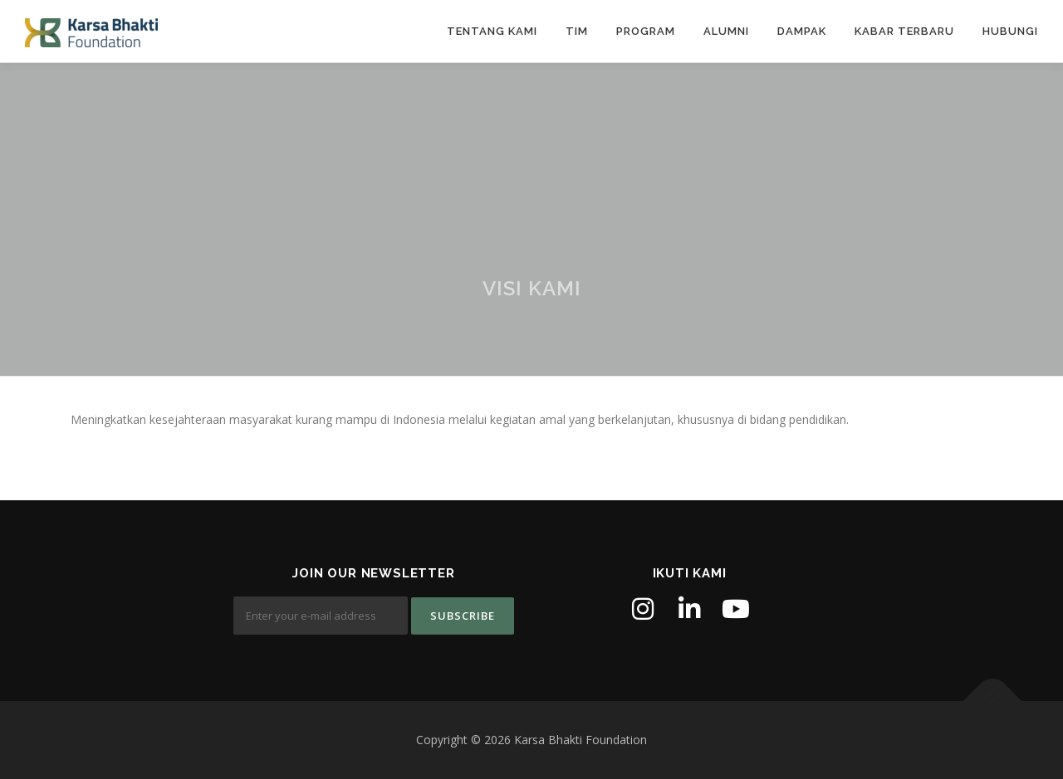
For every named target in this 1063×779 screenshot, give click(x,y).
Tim (577, 31)
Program (645, 31)
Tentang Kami (492, 31)
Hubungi (1010, 31)
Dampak (801, 31)
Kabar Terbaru (904, 31)
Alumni (726, 31)
